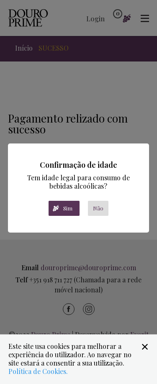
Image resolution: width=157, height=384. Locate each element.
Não (98, 208)
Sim (67, 208)
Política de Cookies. (38, 371)
